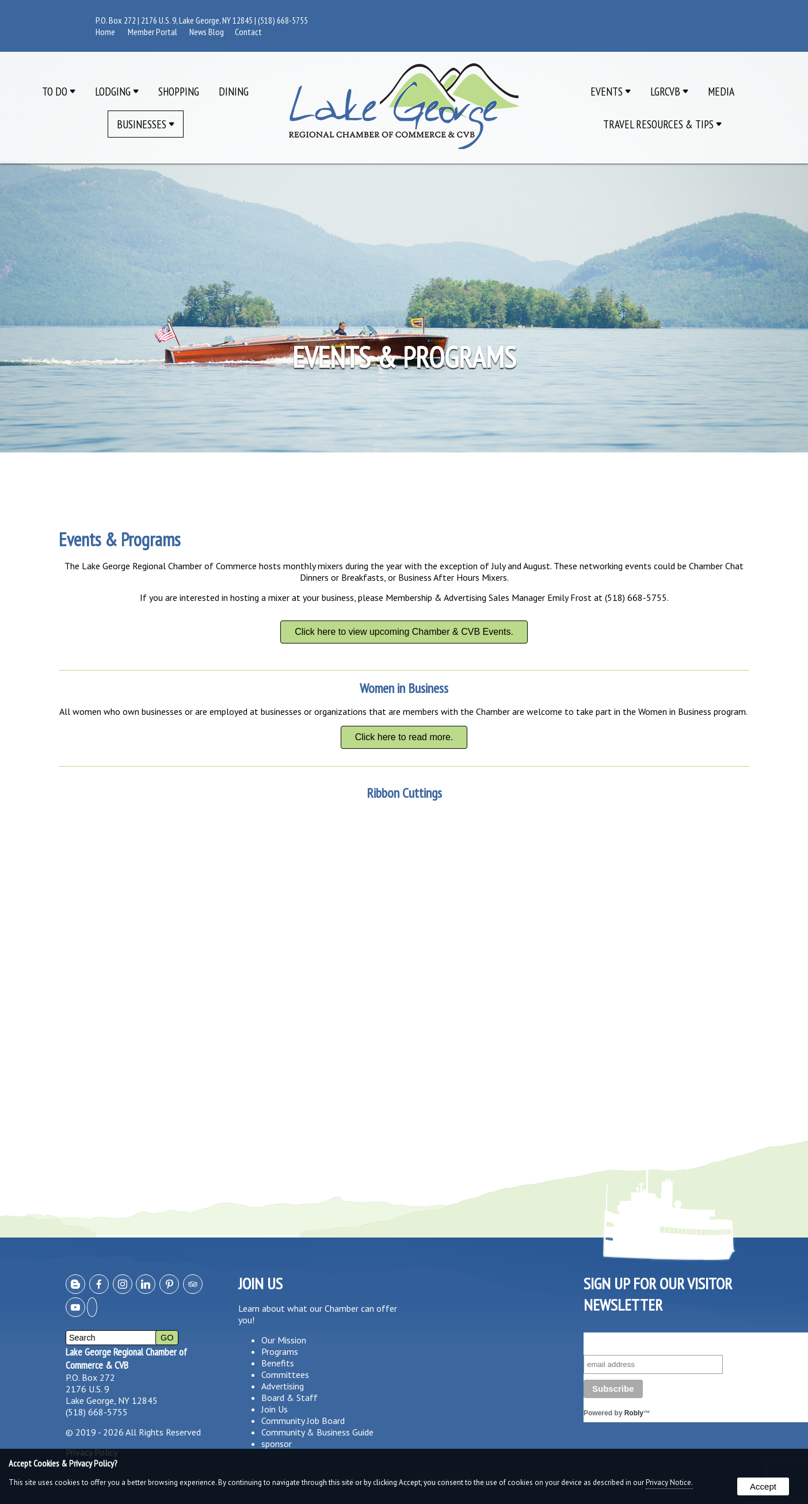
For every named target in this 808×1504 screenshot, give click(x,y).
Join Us (274, 1409)
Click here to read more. (404, 737)
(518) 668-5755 (283, 20)
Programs (279, 1351)
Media (721, 91)
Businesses (145, 124)
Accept (763, 1486)
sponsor (276, 1443)
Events (610, 91)
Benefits (277, 1363)
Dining (234, 91)
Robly (633, 1413)
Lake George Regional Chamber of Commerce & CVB (126, 1358)
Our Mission (283, 1340)
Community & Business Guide (317, 1432)
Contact (248, 31)
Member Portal (152, 31)
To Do (58, 91)
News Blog (206, 31)
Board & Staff (289, 1397)
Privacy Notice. (669, 1482)
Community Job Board (303, 1420)
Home (105, 31)
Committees (285, 1374)
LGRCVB (669, 91)
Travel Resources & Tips (662, 124)
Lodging (117, 91)
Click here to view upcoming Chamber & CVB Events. (404, 632)
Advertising (282, 1386)
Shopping (178, 91)
